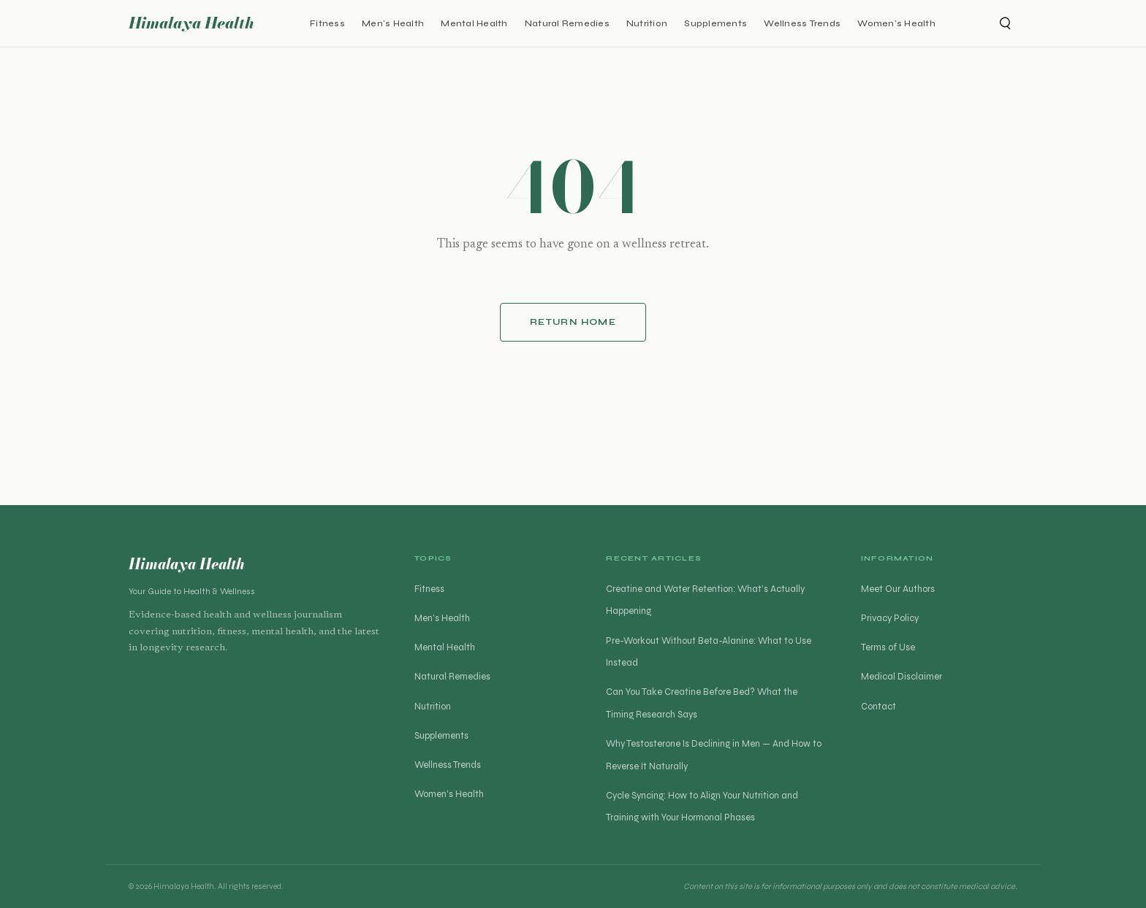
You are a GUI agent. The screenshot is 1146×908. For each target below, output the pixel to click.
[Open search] (1004, 23)
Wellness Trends (802, 23)
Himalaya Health (191, 23)
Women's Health (896, 23)
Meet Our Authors (898, 589)
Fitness (327, 23)
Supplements (715, 23)
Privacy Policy (890, 618)
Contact (878, 706)
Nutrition (646, 23)
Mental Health (474, 23)
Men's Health (393, 23)
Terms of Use (888, 647)
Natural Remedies (567, 23)
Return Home (573, 322)
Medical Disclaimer (901, 676)
